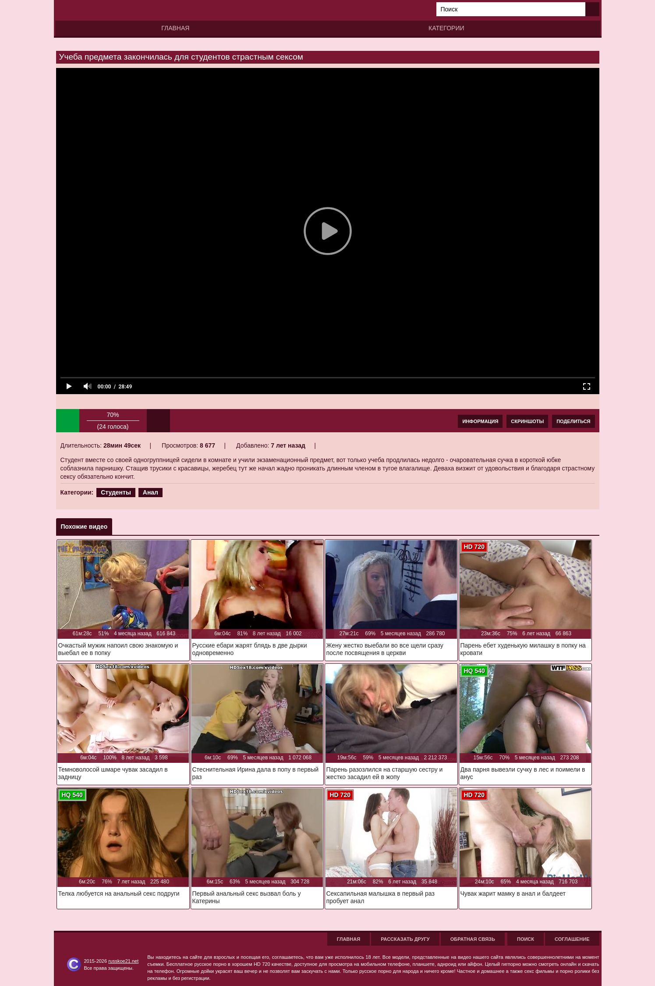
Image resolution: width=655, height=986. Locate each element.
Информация (480, 421)
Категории (446, 28)
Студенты (116, 492)
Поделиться (573, 421)
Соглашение (572, 939)
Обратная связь (472, 939)
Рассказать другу (405, 939)
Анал (150, 492)
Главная (175, 28)
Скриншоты (527, 421)
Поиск (525, 939)
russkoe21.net (123, 961)
